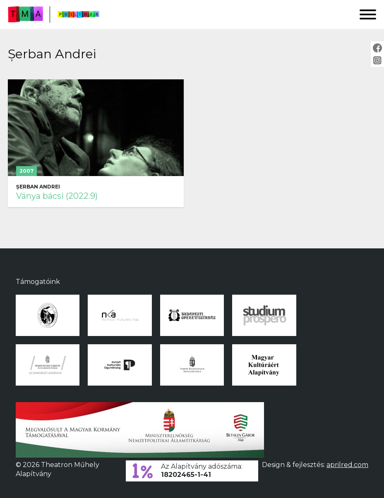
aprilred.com (347, 465)
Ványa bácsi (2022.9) (57, 195)
